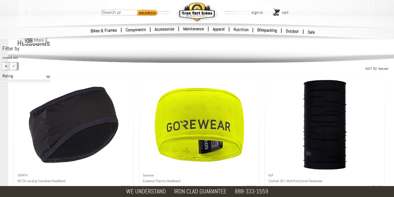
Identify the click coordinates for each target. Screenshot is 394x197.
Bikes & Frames (104, 30)
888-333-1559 (251, 191)
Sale (311, 32)
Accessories (164, 29)
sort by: (376, 68)
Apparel (219, 29)
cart (285, 12)
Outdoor (292, 31)
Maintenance (193, 29)
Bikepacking (267, 30)
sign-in (257, 12)
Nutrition (240, 30)
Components (136, 30)
